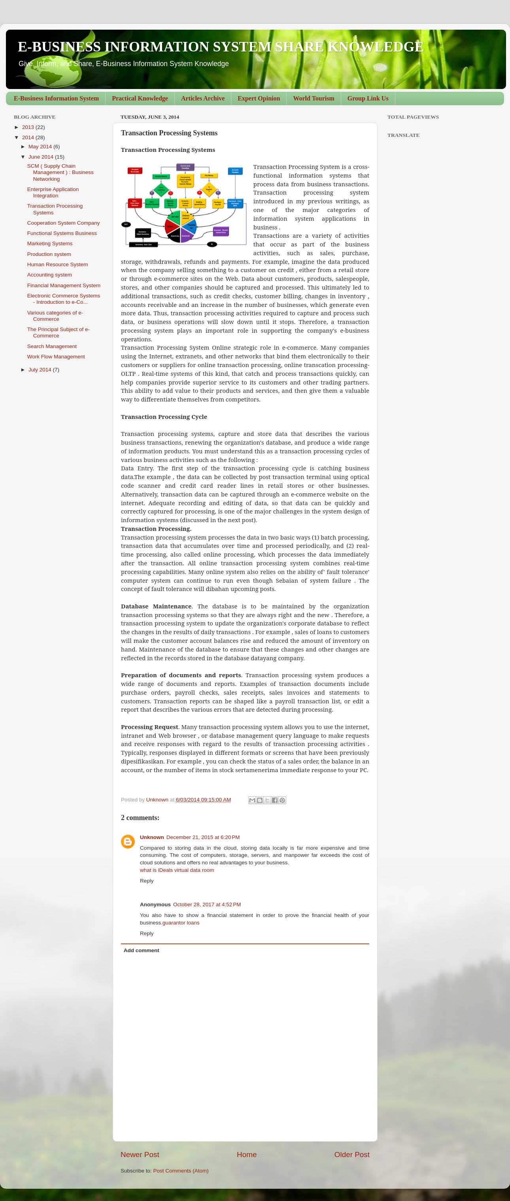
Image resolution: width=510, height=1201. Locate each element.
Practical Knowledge (140, 98)
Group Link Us (368, 98)
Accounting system (49, 275)
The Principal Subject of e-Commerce (58, 332)
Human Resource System (57, 264)
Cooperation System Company (63, 223)
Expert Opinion (259, 98)
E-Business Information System (56, 98)
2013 (29, 127)
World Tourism (313, 98)
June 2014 (41, 157)
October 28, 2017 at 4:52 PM (207, 904)
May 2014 (40, 147)
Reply (147, 881)
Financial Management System (63, 285)
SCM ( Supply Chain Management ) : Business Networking (60, 172)
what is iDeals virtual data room (177, 870)
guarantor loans (181, 923)
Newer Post (140, 1154)
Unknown (152, 837)
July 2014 (40, 370)
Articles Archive (203, 98)
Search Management (52, 346)
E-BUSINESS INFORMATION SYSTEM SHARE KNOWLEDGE (221, 47)
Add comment (141, 950)
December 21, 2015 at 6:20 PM (203, 837)
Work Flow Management (56, 357)
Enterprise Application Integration (53, 192)
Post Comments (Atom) (181, 1171)
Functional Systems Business (62, 233)
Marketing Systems (50, 243)
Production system (49, 254)
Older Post (352, 1154)
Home (247, 1154)
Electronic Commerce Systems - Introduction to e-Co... (63, 299)
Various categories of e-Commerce (55, 316)
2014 (29, 137)
